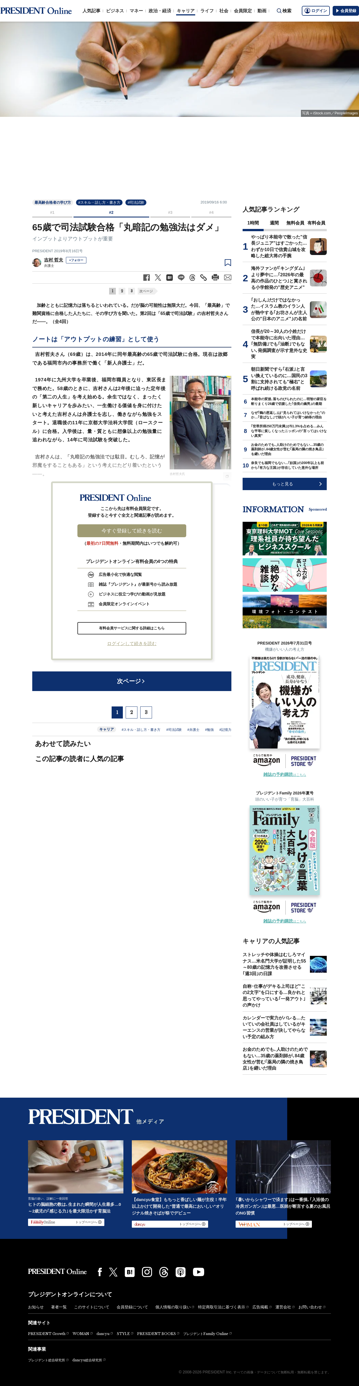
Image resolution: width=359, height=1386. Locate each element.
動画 (261, 10)
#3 (170, 212)
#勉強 (209, 730)
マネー (136, 10)
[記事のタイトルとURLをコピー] (203, 277)
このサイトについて (91, 1307)
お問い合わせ (310, 1307)
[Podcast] (181, 1272)
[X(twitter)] (113, 1272)
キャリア (186, 10)
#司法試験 (136, 202)
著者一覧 (59, 1307)
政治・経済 (160, 10)
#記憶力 (225, 730)
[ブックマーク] (227, 262)
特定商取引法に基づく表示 (221, 1307)
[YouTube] (198, 1272)
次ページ (146, 291)
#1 (52, 212)
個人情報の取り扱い (173, 1307)
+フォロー (76, 260)
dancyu (102, 1334)
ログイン (316, 10)
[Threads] (163, 1272)
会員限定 (243, 10)
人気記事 (91, 10)
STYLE (123, 1334)
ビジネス (115, 10)
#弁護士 (193, 730)
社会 (223, 10)
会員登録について (132, 1307)
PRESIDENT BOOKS (156, 1334)
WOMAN (81, 1334)
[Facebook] (100, 1272)
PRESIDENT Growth (46, 1334)
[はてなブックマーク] (130, 1272)
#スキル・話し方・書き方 (99, 202)
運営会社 (283, 1307)
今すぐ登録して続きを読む (132, 531)
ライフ (207, 10)
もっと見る (282, 483)
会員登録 (345, 10)
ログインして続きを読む (132, 643)
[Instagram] (147, 1272)
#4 (211, 212)
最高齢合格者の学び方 (52, 202)
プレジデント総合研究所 (46, 1360)
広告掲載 (260, 1307)
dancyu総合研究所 (87, 1360)
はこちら (284, 775)
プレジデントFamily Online (205, 1334)
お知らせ (36, 1307)
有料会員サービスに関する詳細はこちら (132, 628)
